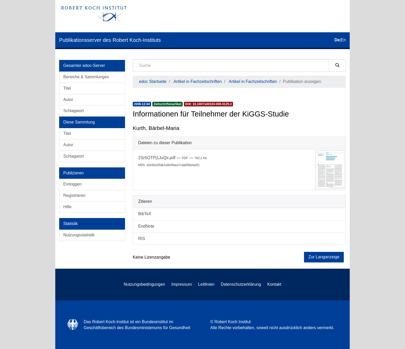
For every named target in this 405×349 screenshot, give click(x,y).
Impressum (182, 284)
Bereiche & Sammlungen (86, 77)
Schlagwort (73, 110)
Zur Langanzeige (323, 257)
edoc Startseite (153, 81)
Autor (68, 99)
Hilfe (67, 207)
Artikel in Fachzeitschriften (198, 81)
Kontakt (274, 284)
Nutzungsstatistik (79, 235)
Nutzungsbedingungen (144, 284)
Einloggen (72, 184)
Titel (67, 88)
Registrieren (74, 195)
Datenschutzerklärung (241, 284)
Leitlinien (206, 284)
